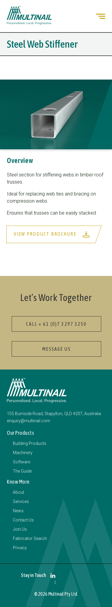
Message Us (56, 349)
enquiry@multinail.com (28, 420)
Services (21, 501)
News (18, 510)
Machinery (23, 452)
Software (21, 461)
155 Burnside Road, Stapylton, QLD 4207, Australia (54, 413)
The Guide (22, 471)
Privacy (20, 547)
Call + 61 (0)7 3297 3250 (56, 324)
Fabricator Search (30, 538)
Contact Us (23, 520)
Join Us (20, 529)
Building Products (29, 443)
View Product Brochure (52, 234)
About (18, 492)
